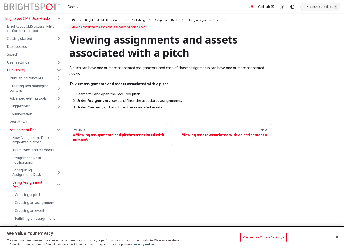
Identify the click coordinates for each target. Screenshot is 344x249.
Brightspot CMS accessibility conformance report (30, 28)
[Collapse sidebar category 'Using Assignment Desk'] (59, 184)
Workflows (18, 121)
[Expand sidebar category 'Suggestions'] (59, 106)
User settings (18, 62)
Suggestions (20, 106)
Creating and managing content (29, 88)
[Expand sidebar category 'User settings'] (59, 62)
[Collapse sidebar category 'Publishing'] (59, 70)
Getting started (19, 38)
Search (12, 54)
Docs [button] (71, 6)
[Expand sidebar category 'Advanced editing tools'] (59, 98)
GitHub (266, 6)
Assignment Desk (24, 129)
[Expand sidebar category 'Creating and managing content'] (59, 88)
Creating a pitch (28, 194)
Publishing (16, 70)
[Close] (337, 237)
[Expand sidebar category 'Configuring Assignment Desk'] (59, 172)
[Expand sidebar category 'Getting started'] (59, 38)
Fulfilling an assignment (35, 218)
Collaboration (21, 114)
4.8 (250, 6)
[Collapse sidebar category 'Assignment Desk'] (59, 129)
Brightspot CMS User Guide (27, 18)
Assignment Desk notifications (26, 160)
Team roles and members (33, 150)
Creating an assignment (34, 202)
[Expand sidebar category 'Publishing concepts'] (59, 78)
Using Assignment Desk (27, 184)
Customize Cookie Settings (263, 237)
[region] (172, 237)
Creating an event (29, 210)
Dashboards (17, 46)
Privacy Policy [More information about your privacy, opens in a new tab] (144, 244)
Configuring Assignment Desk (26, 172)
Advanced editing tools (28, 98)
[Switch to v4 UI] (281, 6)
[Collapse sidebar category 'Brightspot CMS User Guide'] (59, 18)
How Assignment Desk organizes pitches (30, 139)
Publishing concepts (26, 78)
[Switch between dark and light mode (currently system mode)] (292, 6)
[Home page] (73, 20)
